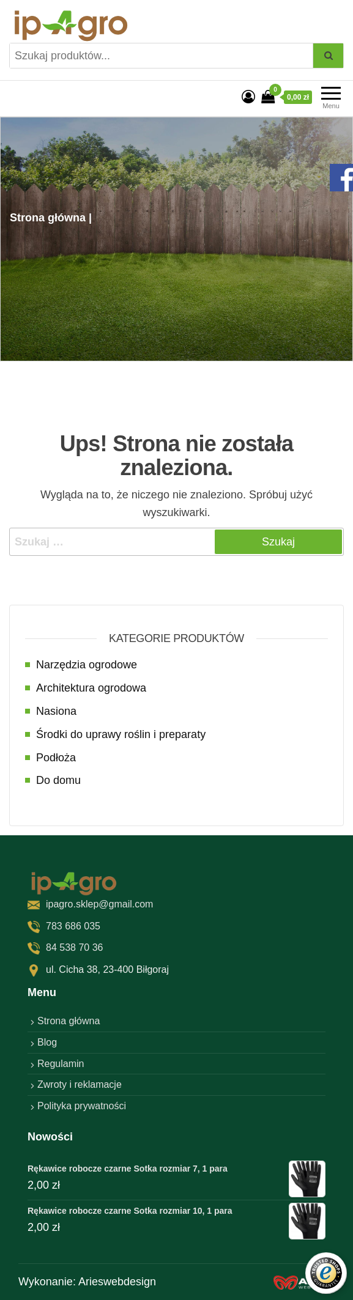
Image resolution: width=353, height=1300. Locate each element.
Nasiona (56, 711)
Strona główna (68, 1021)
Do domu (58, 780)
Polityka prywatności (81, 1106)
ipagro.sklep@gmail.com (99, 904)
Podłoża (56, 758)
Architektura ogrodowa (91, 688)
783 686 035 (73, 926)
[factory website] (304, 1282)
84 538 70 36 (74, 947)
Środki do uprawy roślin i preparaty (121, 734)
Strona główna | (51, 218)
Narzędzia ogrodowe (86, 665)
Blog (47, 1042)
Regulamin (60, 1063)
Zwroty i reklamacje (79, 1084)
